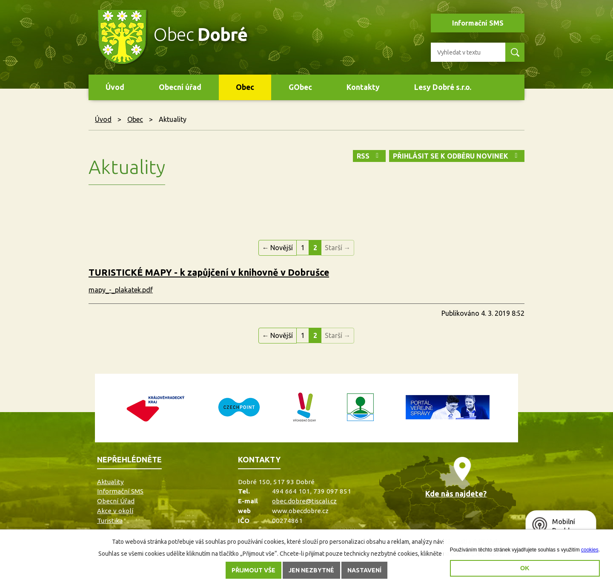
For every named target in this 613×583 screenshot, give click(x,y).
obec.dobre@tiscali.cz (304, 501)
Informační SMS (478, 23)
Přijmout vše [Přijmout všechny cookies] (253, 570)
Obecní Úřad (116, 501)
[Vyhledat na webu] (465, 52)
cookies (590, 550)
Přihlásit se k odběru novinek (456, 156)
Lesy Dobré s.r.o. (442, 87)
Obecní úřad (180, 87)
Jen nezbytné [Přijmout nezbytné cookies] (311, 570)
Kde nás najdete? (456, 493)
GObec (300, 87)
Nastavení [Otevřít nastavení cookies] (364, 570)
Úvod (115, 87)
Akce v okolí (115, 510)
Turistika (110, 520)
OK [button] (525, 568)
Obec (245, 87)
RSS (369, 156)
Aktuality (110, 481)
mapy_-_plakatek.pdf (121, 290)
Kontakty (363, 87)
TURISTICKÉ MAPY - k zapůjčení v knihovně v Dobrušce (209, 272)
